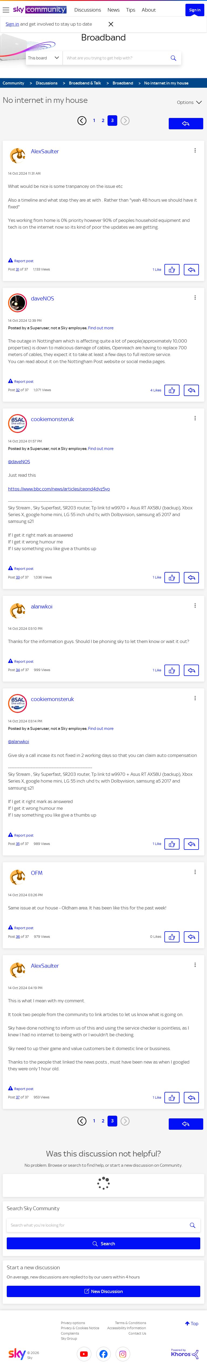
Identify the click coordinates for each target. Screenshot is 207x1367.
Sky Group (69, 1338)
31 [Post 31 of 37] (17, 269)
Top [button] (194, 1323)
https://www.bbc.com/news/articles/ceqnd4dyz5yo (59, 489)
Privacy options (73, 1323)
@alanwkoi (18, 741)
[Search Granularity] (44, 58)
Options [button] (185, 102)
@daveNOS (19, 461)
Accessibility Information (126, 1328)
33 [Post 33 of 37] (18, 577)
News (114, 10)
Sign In (195, 10)
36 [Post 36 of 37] (18, 937)
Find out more (100, 328)
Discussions (87, 10)
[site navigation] (6, 10)
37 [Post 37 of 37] (18, 1097)
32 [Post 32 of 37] (18, 390)
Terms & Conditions (130, 1323)
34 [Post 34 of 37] (18, 670)
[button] (195, 150)
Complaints (70, 1333)
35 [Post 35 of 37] (18, 844)
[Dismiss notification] (111, 24)
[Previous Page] (82, 120)
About (149, 10)
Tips (130, 10)
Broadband (103, 37)
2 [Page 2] (103, 120)
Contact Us (137, 1333)
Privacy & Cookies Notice (80, 1328)
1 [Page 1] (94, 120)
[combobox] (116, 58)
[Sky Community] (40, 10)
